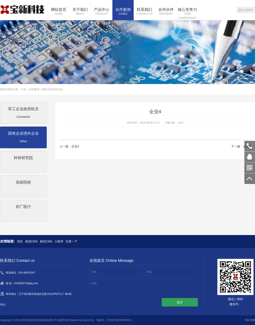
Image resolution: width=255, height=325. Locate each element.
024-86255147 (249, 146)
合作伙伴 (166, 11)
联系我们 (144, 11)
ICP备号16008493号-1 (119, 320)
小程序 (58, 241)
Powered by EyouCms (81, 320)
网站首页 (58, 11)
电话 (149, 271)
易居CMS (31, 241)
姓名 (94, 271)
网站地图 (250, 320)
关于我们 (80, 11)
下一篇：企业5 (241, 146)
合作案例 (123, 11)
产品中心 (101, 11)
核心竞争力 (187, 13)
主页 (23, 89)
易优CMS (46, 241)
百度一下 (71, 241)
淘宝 (20, 241)
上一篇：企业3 (69, 146)
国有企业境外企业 (52, 89)
